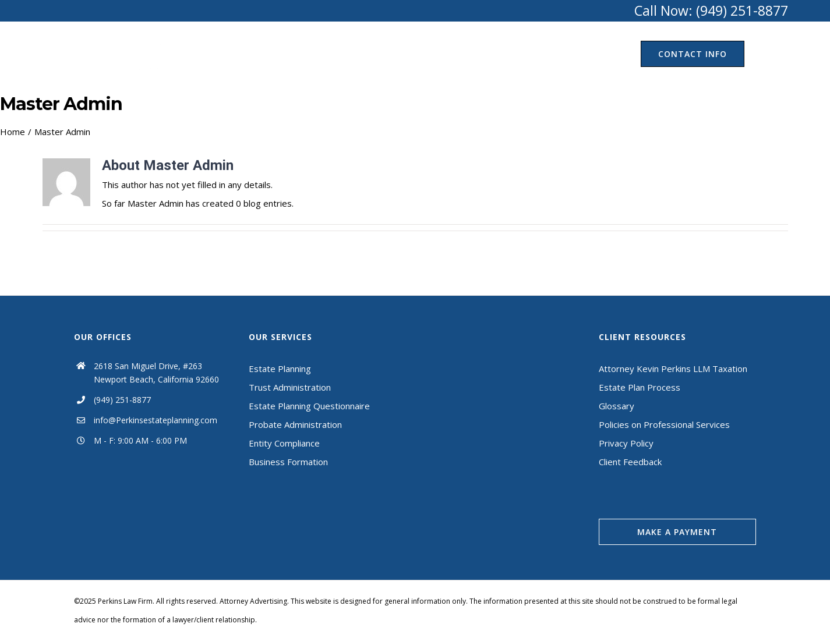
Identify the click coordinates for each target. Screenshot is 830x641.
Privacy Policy (626, 443)
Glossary (616, 406)
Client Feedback (630, 462)
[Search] (766, 54)
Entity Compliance (284, 443)
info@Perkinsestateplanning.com (155, 420)
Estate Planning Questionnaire (309, 406)
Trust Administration (290, 387)
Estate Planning (280, 368)
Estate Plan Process (639, 387)
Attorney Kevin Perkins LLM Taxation (673, 368)
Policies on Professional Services (664, 424)
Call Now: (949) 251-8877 (711, 10)
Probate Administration (295, 424)
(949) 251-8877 (122, 399)
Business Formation (288, 462)
